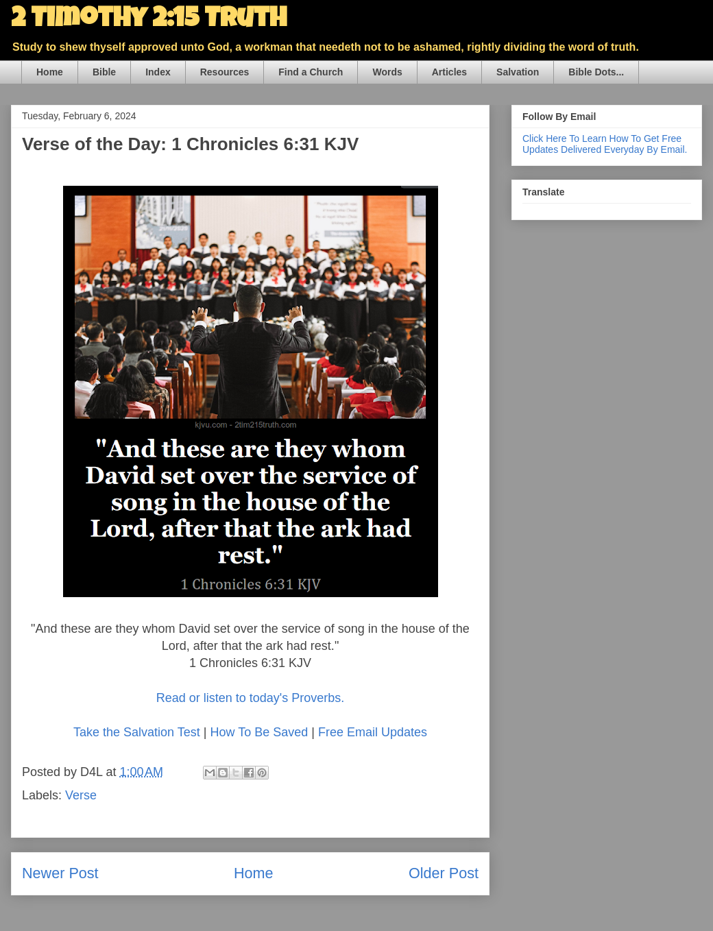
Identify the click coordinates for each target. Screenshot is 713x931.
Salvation (517, 71)
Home (49, 71)
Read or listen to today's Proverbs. (250, 698)
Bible (104, 71)
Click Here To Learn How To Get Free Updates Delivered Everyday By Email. (604, 144)
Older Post (444, 873)
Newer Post (60, 873)
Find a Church (310, 71)
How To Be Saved (259, 732)
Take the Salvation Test (136, 732)
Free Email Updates (372, 732)
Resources (225, 71)
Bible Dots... (596, 71)
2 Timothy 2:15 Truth (149, 20)
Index (158, 71)
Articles (449, 71)
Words (387, 71)
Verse (81, 795)
